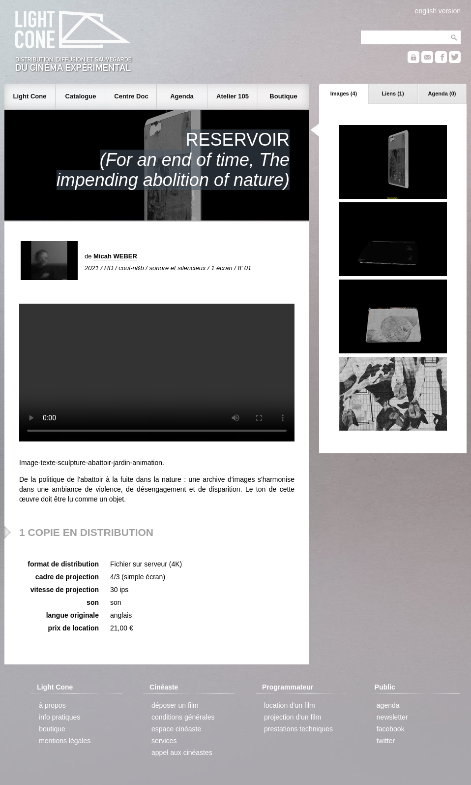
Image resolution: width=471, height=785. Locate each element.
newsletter (392, 717)
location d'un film (289, 705)
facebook (391, 729)
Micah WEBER (115, 256)
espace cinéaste (176, 729)
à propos (52, 705)
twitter (386, 741)
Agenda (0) (442, 93)
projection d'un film (292, 717)
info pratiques (59, 717)
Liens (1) (393, 93)
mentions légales (64, 741)
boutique (52, 729)
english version (438, 11)
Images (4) (343, 93)
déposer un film (175, 705)
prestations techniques (298, 729)
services (164, 741)
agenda (388, 705)
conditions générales (182, 717)
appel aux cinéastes (181, 752)
